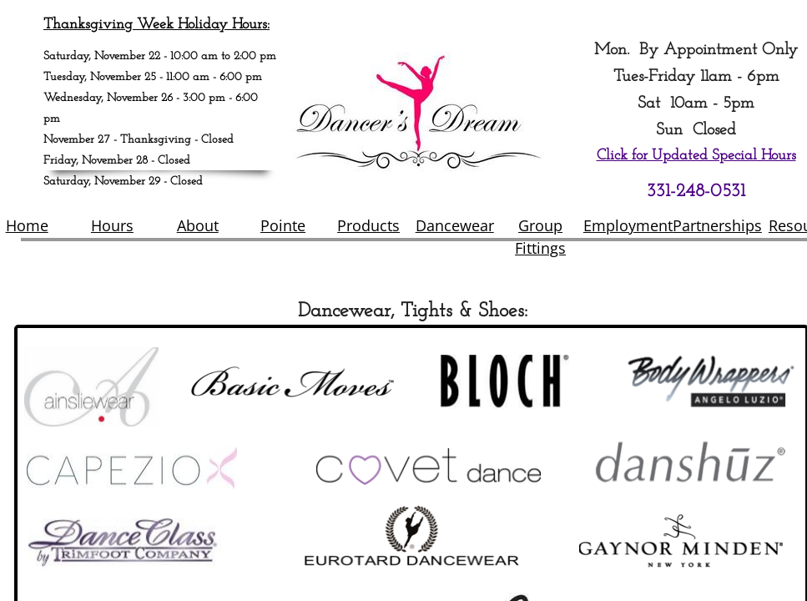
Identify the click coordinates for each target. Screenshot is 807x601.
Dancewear (455, 225)
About (198, 225)
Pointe (282, 225)
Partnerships (717, 225)
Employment (628, 225)
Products (368, 225)
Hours (112, 225)
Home (27, 225)
